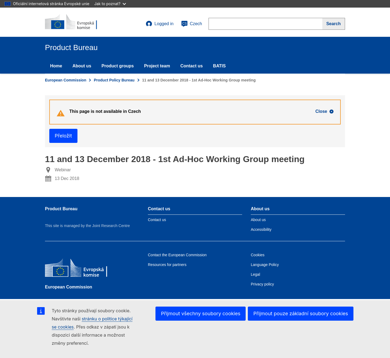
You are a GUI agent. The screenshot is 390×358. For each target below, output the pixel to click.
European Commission (65, 80)
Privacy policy (262, 284)
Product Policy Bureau (114, 80)
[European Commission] (84, 269)
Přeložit (63, 136)
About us (81, 66)
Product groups (118, 66)
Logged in (159, 24)
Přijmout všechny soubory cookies (200, 313)
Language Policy (265, 264)
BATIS (219, 66)
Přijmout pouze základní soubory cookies (300, 313)
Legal (255, 274)
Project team (157, 66)
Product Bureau (61, 208)
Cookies (258, 255)
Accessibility (261, 229)
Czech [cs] (191, 24)
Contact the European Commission (177, 255)
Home (56, 66)
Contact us (191, 66)
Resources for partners (167, 264)
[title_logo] (77, 22)
